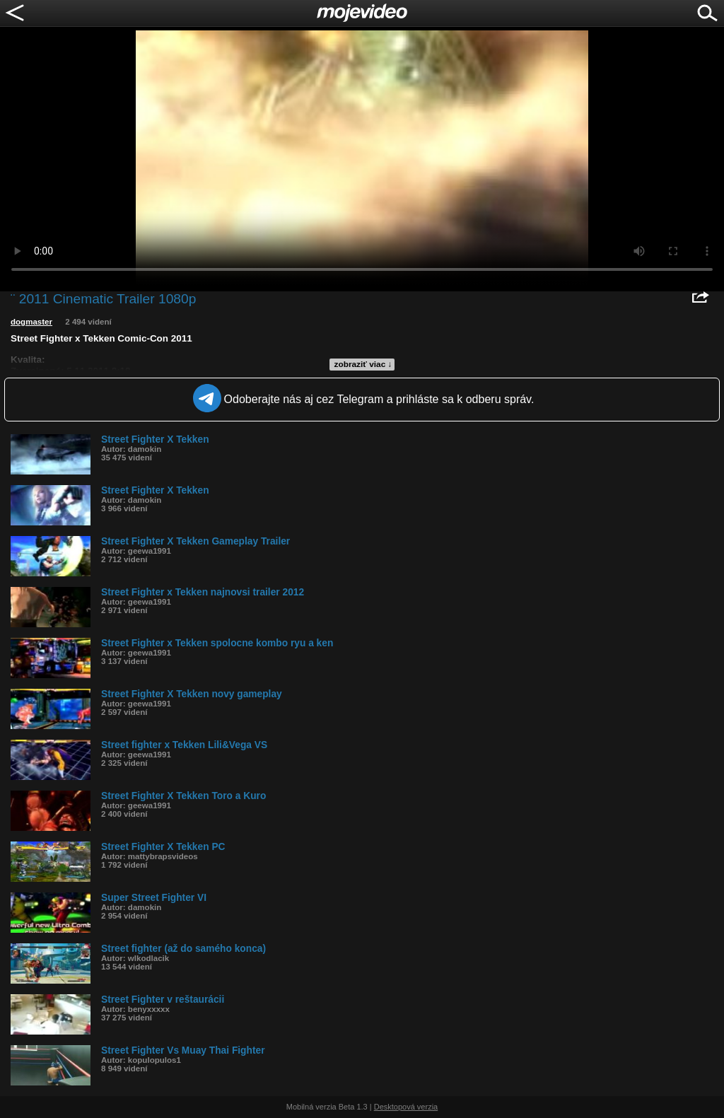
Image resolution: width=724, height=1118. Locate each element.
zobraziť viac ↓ (363, 364)
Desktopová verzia (406, 1106)
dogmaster (31, 322)
